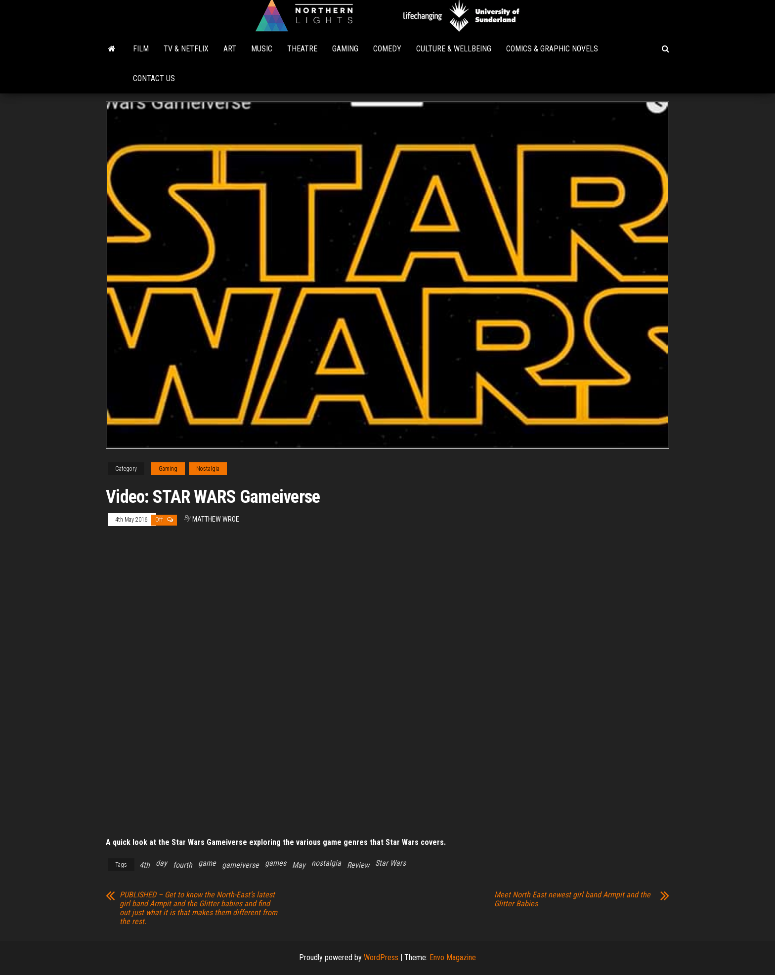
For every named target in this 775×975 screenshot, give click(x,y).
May (298, 865)
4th (144, 865)
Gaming (345, 48)
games (275, 863)
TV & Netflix (186, 48)
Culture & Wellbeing (453, 48)
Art (229, 48)
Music (261, 48)
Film (141, 48)
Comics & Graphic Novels (552, 48)
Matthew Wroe (215, 519)
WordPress (381, 957)
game (207, 863)
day (161, 863)
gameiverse (240, 865)
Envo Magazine (453, 957)
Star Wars (390, 863)
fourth (182, 865)
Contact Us (154, 78)
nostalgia (326, 863)
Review (358, 865)
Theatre (302, 48)
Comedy (387, 48)
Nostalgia (207, 468)
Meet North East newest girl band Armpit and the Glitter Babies (572, 899)
